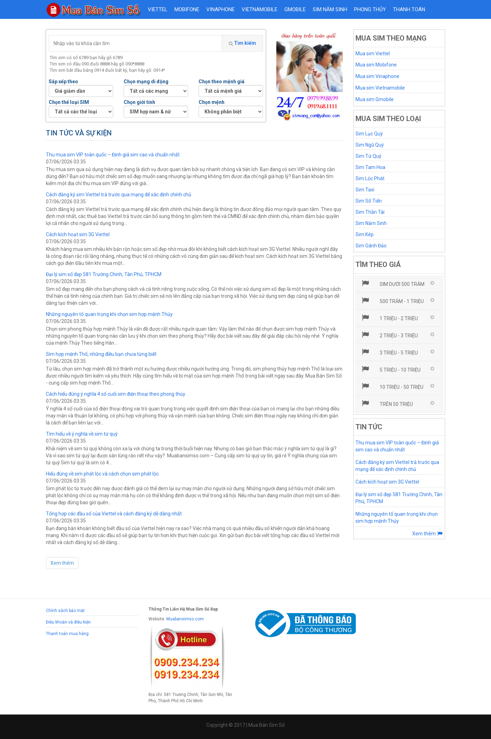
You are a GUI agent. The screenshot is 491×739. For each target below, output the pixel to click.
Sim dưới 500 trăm (393, 283)
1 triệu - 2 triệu (389, 317)
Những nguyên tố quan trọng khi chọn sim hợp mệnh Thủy (109, 314)
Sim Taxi (364, 189)
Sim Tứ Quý (368, 156)
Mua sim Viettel (372, 53)
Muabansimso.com (185, 619)
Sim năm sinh (330, 9)
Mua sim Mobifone (376, 65)
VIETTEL (157, 9)
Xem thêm (62, 563)
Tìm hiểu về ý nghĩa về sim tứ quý (82, 434)
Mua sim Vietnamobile (380, 88)
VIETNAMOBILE (259, 9)
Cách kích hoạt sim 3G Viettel (78, 234)
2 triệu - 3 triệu (389, 334)
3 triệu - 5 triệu (389, 352)
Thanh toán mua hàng (67, 633)
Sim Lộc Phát (370, 178)
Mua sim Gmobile (374, 99)
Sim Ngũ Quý (369, 145)
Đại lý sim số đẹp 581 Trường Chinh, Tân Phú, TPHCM (103, 274)
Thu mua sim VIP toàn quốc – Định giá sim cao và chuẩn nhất (113, 154)
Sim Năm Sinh (371, 223)
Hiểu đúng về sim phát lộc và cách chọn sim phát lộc (102, 474)
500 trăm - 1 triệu (392, 300)
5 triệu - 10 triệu (391, 369)
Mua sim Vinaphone (377, 76)
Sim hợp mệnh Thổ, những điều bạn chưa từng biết (101, 354)
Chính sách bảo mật (65, 610)
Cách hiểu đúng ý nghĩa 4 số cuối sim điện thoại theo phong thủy (115, 394)
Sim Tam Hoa (370, 167)
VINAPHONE (220, 9)
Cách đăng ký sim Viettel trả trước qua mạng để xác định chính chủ (118, 194)
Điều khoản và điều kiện (68, 622)
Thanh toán (409, 9)
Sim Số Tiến (368, 201)
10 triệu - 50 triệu (392, 386)
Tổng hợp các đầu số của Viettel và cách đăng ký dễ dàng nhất (114, 513)
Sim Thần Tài (370, 212)
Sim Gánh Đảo (371, 245)
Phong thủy (370, 9)
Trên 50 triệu (387, 403)
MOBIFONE (186, 9)
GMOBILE (295, 9)
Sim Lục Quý (369, 133)
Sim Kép (364, 234)
